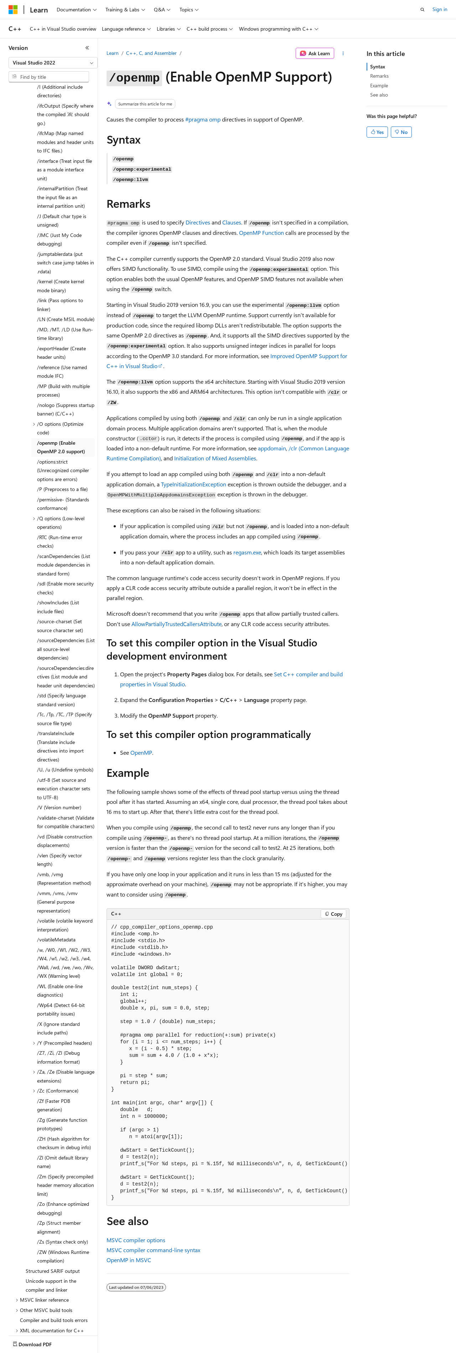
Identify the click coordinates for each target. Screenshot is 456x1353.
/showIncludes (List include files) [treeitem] (58, 565)
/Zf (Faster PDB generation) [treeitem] (53, 1063)
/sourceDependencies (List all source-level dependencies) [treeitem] (66, 607)
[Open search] (422, 9)
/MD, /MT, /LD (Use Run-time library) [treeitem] (65, 292)
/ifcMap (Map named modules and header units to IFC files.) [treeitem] (65, 100)
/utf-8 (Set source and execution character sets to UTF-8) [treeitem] (63, 747)
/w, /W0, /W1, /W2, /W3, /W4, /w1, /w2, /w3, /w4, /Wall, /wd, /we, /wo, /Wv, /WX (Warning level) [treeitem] (65, 921)
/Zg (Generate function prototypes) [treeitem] (62, 1082)
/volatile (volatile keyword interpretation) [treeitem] (65, 883)
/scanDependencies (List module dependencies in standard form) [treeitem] (63, 523)
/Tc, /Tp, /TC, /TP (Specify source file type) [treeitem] (64, 677)
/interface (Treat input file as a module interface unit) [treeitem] (64, 128)
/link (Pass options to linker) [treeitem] (60, 263)
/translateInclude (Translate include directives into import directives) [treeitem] (60, 704)
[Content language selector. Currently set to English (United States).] (41, 1342)
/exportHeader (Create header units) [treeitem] (61, 311)
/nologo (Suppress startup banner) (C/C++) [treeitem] (65, 368)
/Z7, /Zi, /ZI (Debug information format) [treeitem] (58, 1015)
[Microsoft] (13, 9)
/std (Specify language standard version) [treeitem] (61, 658)
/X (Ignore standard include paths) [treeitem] (58, 987)
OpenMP (141, 752)
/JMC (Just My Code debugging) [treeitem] (59, 198)
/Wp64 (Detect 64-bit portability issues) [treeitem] (61, 968)
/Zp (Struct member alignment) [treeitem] (59, 1185)
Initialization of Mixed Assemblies (215, 458)
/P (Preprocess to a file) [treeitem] (62, 447)
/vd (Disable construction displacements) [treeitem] (64, 799)
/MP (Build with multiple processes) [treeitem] (63, 349)
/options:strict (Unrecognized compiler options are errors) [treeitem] (63, 429)
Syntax (377, 66)
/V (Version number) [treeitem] (59, 765)
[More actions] (343, 53)
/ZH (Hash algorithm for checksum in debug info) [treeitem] (64, 1101)
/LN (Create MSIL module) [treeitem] (65, 277)
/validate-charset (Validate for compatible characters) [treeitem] (65, 780)
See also (379, 94)
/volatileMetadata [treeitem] (56, 897)
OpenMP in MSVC (129, 1260)
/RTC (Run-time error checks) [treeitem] (59, 500)
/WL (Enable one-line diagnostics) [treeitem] (60, 949)
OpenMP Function (261, 232)
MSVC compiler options (136, 1240)
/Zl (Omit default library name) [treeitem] (62, 1120)
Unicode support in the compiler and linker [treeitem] (51, 1243)
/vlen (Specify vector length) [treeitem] (59, 818)
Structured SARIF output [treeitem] (53, 1229)
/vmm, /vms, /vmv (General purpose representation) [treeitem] (57, 860)
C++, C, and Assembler (151, 53)
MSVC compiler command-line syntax (153, 1250)
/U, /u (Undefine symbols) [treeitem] (65, 727)
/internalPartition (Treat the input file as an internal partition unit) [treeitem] (62, 155)
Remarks (379, 75)
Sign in (439, 9)
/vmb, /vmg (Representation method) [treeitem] (64, 837)
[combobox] (53, 62)
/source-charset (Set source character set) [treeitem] (60, 584)
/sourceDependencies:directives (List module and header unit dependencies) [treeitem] (66, 635)
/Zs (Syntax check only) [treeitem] (62, 1200)
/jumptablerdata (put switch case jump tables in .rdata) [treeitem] (65, 221)
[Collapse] (87, 47)
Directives (198, 222)
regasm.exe (247, 552)
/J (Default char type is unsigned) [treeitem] (61, 179)
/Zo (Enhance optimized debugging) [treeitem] (63, 1166)
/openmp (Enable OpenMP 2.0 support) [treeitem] (61, 405)
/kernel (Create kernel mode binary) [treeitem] (60, 244)
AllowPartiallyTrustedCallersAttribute (176, 624)
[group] (228, 1063)
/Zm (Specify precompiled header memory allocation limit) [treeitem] (65, 1143)
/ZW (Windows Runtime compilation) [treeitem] (63, 1215)
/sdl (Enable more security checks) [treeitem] (65, 546)
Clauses (231, 222)
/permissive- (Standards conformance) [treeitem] (63, 462)
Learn (113, 53)
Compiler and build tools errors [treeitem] (54, 1278)
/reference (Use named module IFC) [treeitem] (62, 330)
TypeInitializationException (193, 484)
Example (379, 85)
